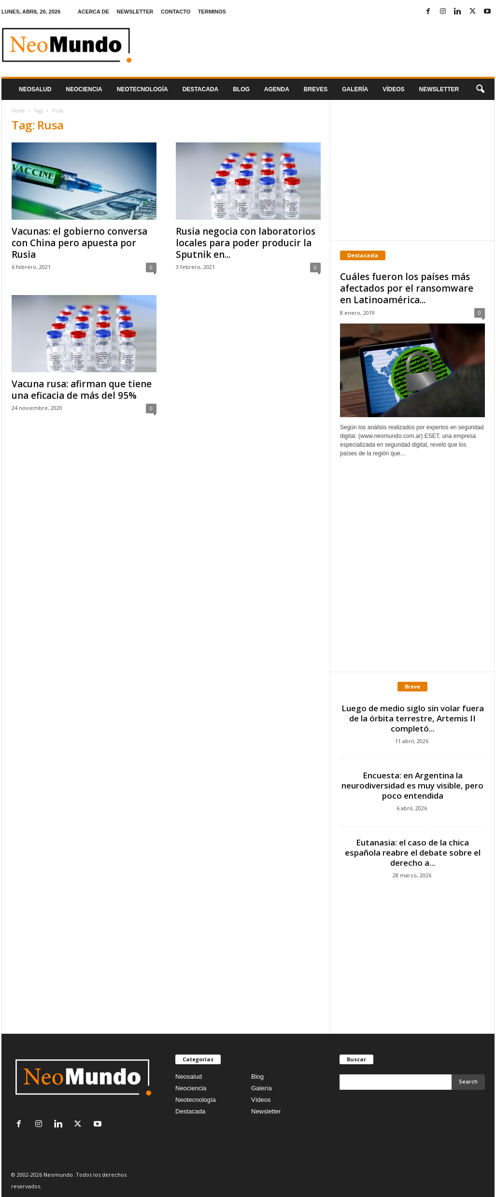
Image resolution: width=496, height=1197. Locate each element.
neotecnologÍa (142, 89)
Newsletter (266, 1111)
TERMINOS (212, 11)
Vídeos (393, 89)
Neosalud (35, 89)
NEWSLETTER (135, 11)
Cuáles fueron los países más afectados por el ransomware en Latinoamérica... (406, 288)
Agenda (276, 89)
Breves (315, 89)
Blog (241, 89)
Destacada (200, 89)
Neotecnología (195, 1099)
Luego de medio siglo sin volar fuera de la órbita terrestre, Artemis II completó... (412, 718)
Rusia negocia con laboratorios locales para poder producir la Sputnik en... (245, 243)
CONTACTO (175, 11)
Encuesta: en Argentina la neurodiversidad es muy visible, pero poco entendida (412, 785)
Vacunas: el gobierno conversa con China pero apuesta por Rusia (79, 243)
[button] (480, 89)
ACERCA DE (93, 11)
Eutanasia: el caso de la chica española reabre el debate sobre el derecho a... (413, 852)
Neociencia (84, 89)
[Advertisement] (412, 170)
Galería (355, 89)
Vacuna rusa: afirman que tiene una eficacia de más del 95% (82, 390)
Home (18, 110)
